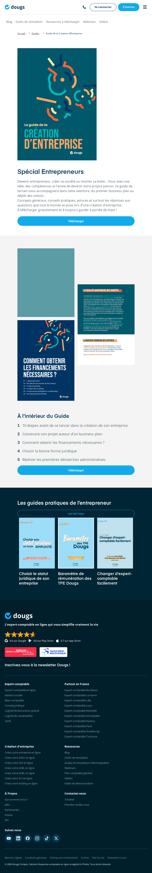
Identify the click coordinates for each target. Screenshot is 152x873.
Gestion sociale (13, 695)
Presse (8, 815)
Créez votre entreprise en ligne (23, 752)
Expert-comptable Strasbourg (82, 731)
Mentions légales (13, 857)
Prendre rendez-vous (77, 804)
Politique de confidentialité (64, 857)
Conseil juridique (14, 705)
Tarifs (8, 721)
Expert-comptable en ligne (20, 690)
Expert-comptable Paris (78, 726)
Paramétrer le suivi (116, 857)
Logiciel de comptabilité (18, 716)
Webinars (89, 22)
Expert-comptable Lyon (78, 705)
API (7, 820)
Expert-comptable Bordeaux (81, 690)
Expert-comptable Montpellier (82, 716)
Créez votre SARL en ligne (19, 768)
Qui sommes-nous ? (16, 799)
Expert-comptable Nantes (80, 721)
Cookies (85, 857)
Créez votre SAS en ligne (19, 763)
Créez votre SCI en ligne (18, 778)
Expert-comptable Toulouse (81, 736)
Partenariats (12, 810)
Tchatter (69, 799)
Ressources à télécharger (63, 22)
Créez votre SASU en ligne (20, 757)
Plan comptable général (78, 773)
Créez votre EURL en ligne (20, 773)
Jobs (7, 804)
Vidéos (103, 22)
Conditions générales (36, 857)
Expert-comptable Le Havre (81, 695)
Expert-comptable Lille (78, 700)
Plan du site (98, 857)
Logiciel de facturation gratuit (22, 710)
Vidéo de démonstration (79, 783)
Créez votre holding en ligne (21, 783)
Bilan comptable (14, 700)
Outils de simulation (29, 22)
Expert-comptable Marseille (81, 710)
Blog (9, 22)
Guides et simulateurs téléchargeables (87, 763)
